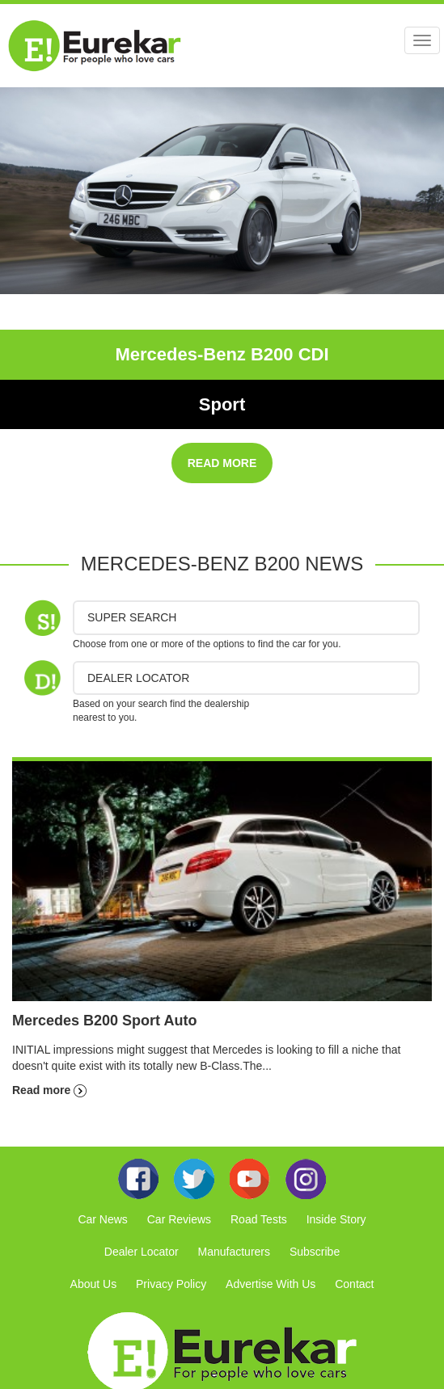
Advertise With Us (270, 1283)
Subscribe (315, 1251)
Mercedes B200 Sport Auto (104, 1020)
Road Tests (258, 1219)
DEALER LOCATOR (138, 677)
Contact (354, 1283)
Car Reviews (179, 1219)
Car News (102, 1219)
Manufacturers (234, 1251)
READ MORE (222, 463)
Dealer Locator (141, 1251)
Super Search (131, 617)
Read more (49, 1090)
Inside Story (336, 1219)
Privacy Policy (171, 1283)
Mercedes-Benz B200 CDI (221, 354)
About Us (93, 1283)
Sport (222, 404)
